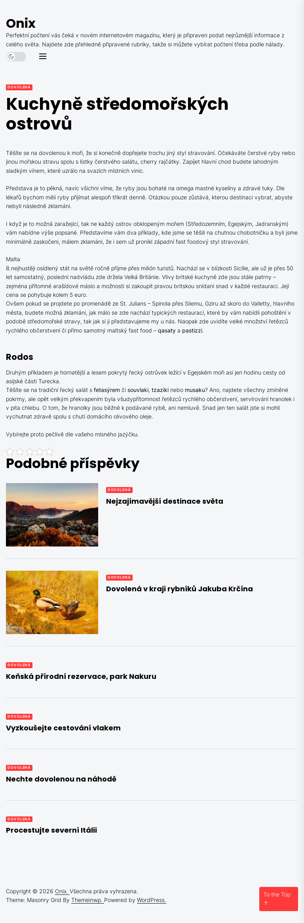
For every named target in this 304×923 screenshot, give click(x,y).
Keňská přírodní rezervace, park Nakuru (81, 676)
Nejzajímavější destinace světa (164, 501)
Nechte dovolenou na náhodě (61, 779)
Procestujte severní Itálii (51, 830)
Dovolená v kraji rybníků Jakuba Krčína (179, 589)
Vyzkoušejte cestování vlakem (63, 728)
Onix (21, 23)
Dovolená (19, 87)
